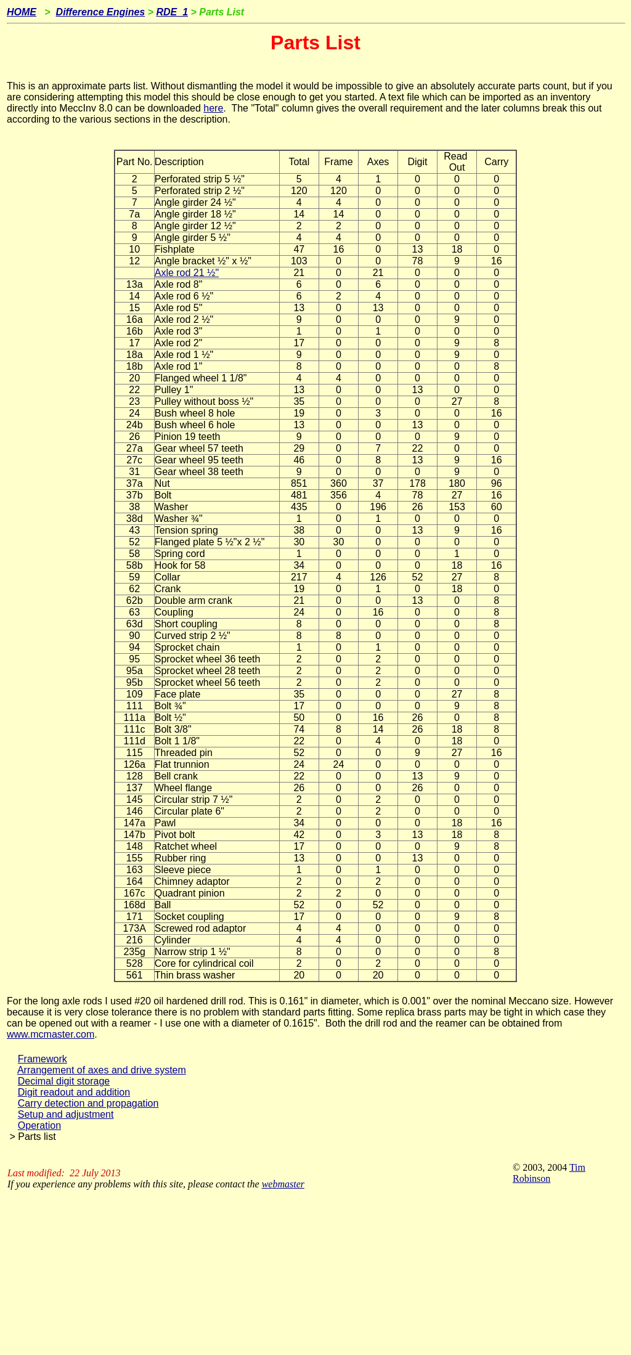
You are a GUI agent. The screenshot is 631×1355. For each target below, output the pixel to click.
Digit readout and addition (74, 1092)
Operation (39, 1125)
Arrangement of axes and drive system (101, 1070)
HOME (21, 12)
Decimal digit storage (64, 1081)
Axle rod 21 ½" (187, 272)
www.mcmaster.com (50, 1034)
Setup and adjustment (66, 1114)
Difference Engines (100, 12)
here (213, 108)
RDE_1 (172, 12)
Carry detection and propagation (88, 1103)
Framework (42, 1059)
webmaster (283, 1184)
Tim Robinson (549, 1173)
